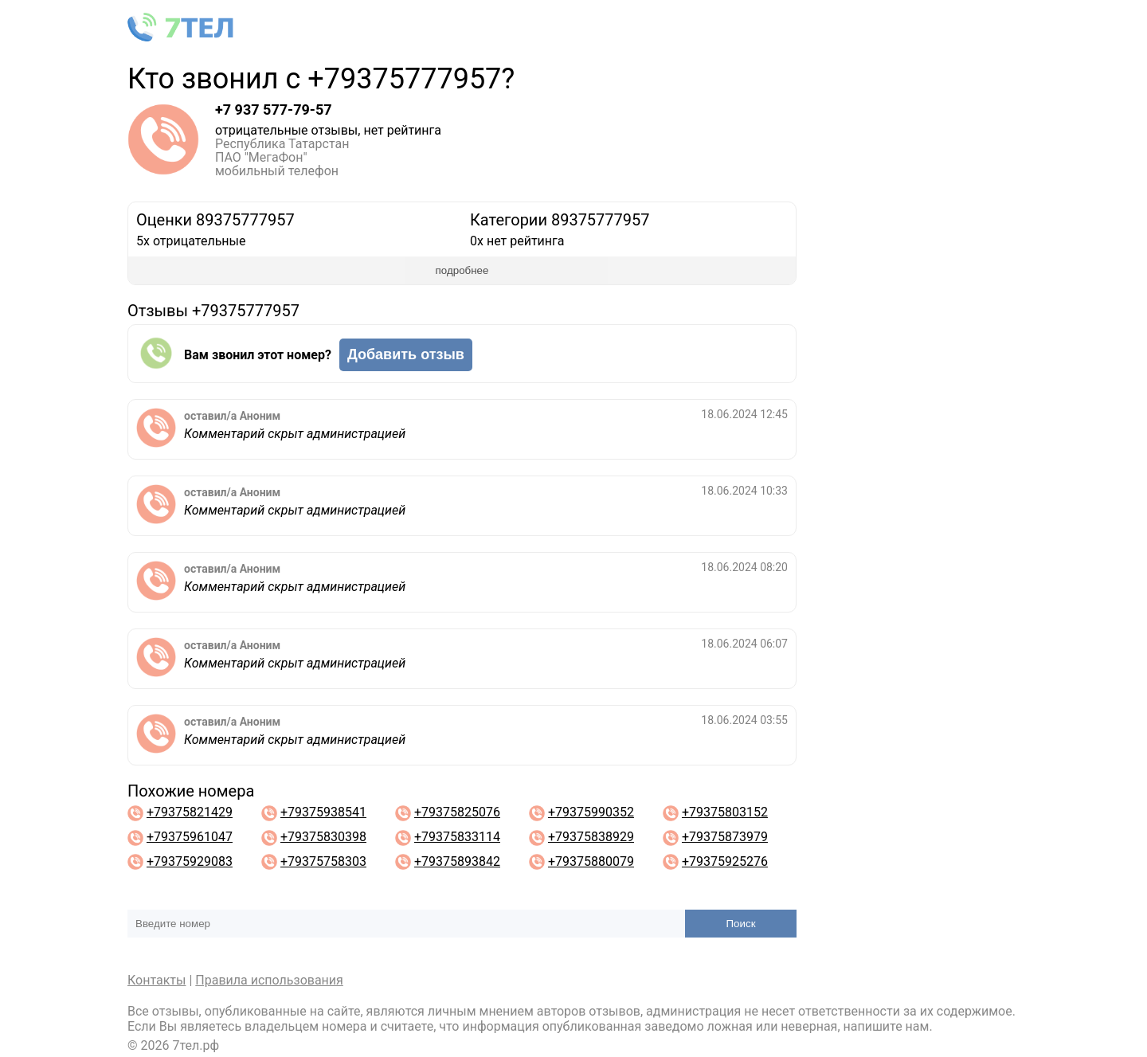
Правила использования (269, 980)
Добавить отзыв (405, 354)
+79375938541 (323, 812)
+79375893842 (457, 861)
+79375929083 (190, 861)
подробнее (462, 270)
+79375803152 (725, 812)
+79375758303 (323, 861)
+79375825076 (457, 812)
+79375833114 (457, 836)
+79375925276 (725, 861)
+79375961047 (190, 836)
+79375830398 (323, 836)
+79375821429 (190, 812)
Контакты (156, 980)
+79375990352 (591, 812)
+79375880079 (591, 861)
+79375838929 (591, 836)
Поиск (741, 924)
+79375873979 (725, 836)
